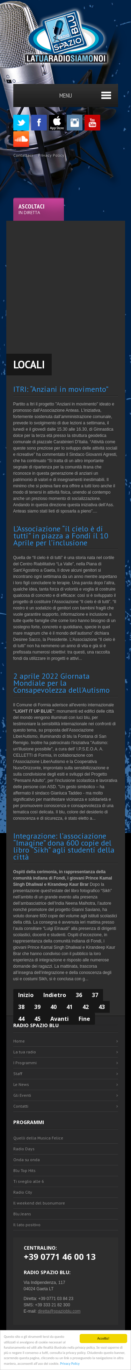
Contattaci (23, 155)
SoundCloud (21, 139)
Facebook (39, 122)
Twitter (21, 122)
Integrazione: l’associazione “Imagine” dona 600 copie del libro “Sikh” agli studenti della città (64, 846)
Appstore (57, 122)
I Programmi (25, 1062)
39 (37, 1007)
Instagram (74, 122)
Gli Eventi (22, 1095)
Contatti (20, 1106)
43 (102, 1007)
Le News (21, 1084)
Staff (17, 1073)
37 (95, 995)
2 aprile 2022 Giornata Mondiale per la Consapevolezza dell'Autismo (61, 683)
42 (85, 1007)
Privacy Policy (70, 1364)
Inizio (26, 995)
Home (19, 1041)
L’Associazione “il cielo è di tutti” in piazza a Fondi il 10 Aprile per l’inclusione (60, 536)
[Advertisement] (65, 286)
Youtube (92, 122)
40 (53, 1007)
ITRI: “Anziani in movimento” (61, 389)
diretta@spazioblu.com (59, 1311)
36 (79, 995)
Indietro (54, 995)
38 (21, 1007)
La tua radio (24, 1051)
